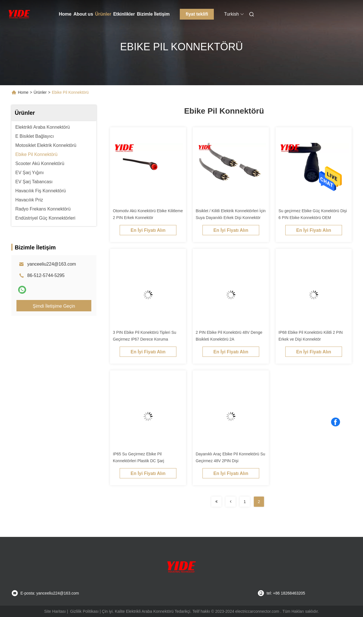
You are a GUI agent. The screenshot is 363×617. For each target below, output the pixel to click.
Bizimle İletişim (153, 14)
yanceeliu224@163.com (51, 264)
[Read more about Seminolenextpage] (216, 502)
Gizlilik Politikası (84, 611)
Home (65, 14)
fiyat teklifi (197, 14)
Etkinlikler (124, 14)
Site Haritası (55, 611)
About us (83, 14)
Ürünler (103, 14)
